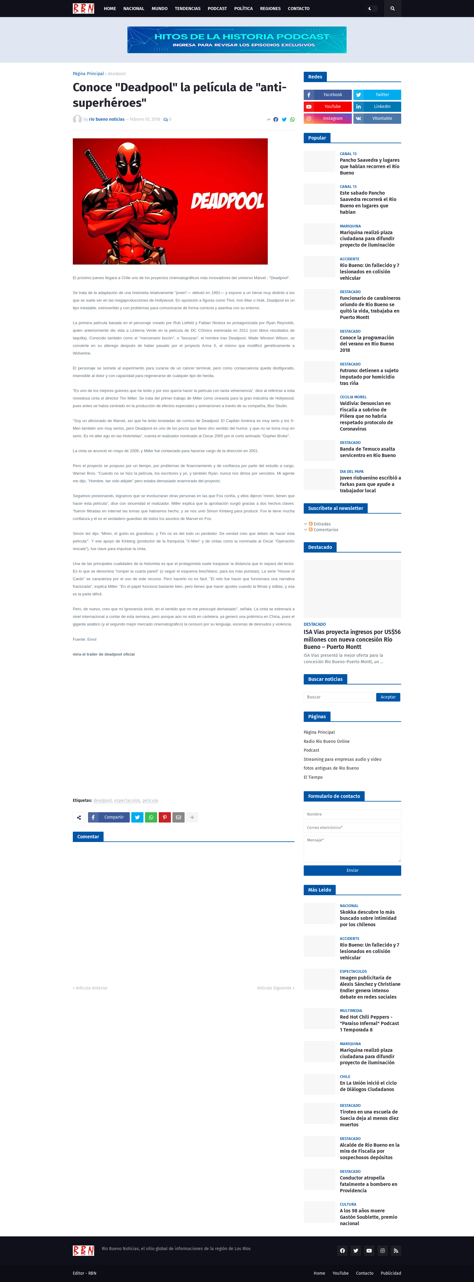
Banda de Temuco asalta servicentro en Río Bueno (368, 452)
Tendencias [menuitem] (187, 8)
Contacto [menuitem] (299, 8)
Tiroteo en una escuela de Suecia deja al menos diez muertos (369, 1118)
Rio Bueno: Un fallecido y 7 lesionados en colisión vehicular (369, 271)
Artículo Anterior (92, 988)
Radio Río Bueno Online (327, 741)
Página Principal (88, 74)
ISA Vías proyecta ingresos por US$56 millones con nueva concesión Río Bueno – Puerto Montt (352, 639)
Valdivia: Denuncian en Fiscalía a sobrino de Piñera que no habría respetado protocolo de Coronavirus (366, 415)
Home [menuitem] (110, 8)
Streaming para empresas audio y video (342, 759)
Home (319, 1273)
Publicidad (391, 1273)
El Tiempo (313, 777)
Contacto (364, 1273)
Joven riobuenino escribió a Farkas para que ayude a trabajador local (370, 484)
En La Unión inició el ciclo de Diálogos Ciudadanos (368, 1086)
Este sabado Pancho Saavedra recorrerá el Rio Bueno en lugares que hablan (368, 202)
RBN (92, 1273)
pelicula (150, 801)
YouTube (341, 1273)
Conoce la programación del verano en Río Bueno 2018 (367, 344)
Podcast (311, 750)
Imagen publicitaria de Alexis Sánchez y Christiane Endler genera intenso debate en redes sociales (370, 987)
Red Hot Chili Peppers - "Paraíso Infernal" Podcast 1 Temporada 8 (369, 1023)
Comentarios (323, 529)
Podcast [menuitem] (217, 8)
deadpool (117, 74)
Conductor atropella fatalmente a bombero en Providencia (368, 1184)
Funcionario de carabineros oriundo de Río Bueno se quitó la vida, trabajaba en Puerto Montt (370, 307)
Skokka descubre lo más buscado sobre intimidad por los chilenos (368, 918)
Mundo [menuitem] (160, 8)
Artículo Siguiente (274, 988)
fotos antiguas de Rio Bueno (331, 768)
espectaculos (127, 801)
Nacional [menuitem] (133, 8)
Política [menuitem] (243, 8)
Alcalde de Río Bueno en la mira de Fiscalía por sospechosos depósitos (370, 1151)
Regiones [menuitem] (270, 8)
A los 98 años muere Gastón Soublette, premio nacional (368, 1217)
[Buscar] (352, 697)
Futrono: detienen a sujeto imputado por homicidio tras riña (369, 377)
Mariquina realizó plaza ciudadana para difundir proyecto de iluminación (367, 239)
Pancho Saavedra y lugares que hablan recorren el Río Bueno (370, 166)
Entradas (320, 524)
